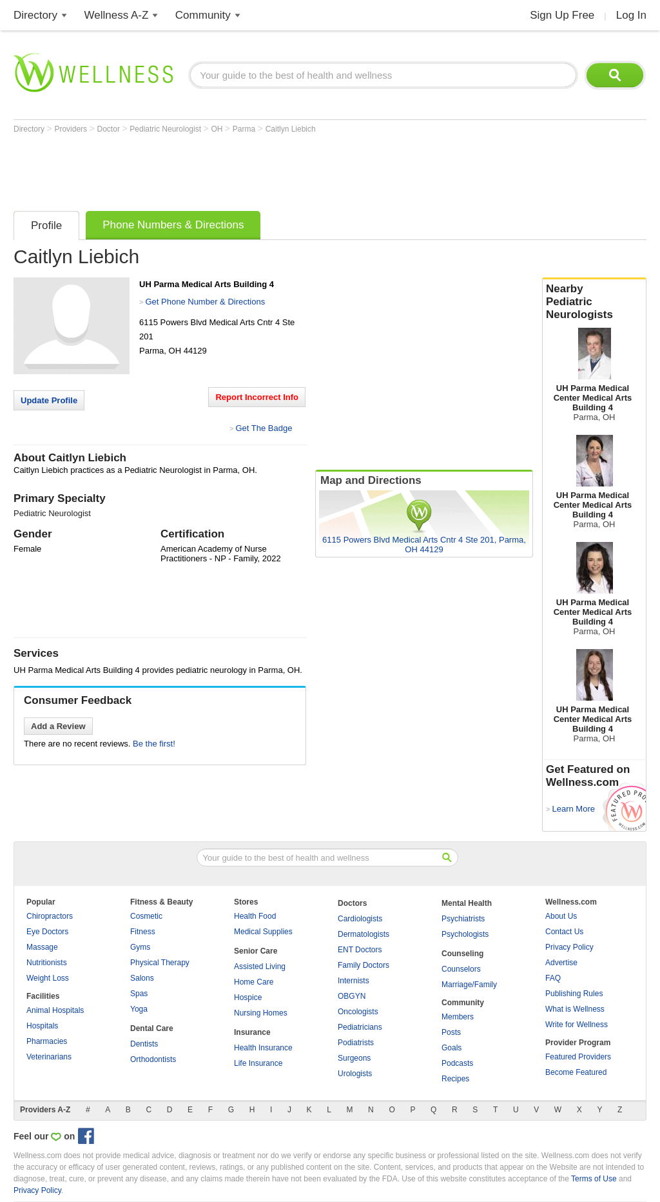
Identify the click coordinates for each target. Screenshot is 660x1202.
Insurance (252, 1032)
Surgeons (354, 1058)
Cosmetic (146, 916)
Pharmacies (46, 1041)
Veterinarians (49, 1056)
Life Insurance (258, 1063)
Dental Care (151, 1028)
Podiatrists (356, 1042)
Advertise (561, 962)
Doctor (109, 129)
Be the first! (154, 743)
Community (203, 15)
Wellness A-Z (116, 15)
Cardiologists (360, 918)
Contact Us (564, 931)
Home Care (253, 982)
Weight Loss (47, 978)
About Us (561, 916)
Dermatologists (363, 934)
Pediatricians (360, 1027)
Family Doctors (363, 965)
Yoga (139, 1009)
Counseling (462, 953)
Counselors (461, 969)
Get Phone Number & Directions (205, 301)
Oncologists (358, 1011)
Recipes (455, 1078)
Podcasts (457, 1063)
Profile (46, 225)
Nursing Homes (260, 1012)
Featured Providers (578, 1056)
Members (458, 1016)
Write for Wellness (576, 1024)
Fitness (142, 931)
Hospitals (42, 1025)
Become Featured (576, 1072)
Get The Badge (263, 428)
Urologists (355, 1073)
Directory (35, 15)
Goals (451, 1047)
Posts (451, 1032)
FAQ (553, 978)
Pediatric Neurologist (166, 129)
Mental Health (467, 903)
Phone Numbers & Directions (173, 225)
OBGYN (351, 996)
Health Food (255, 916)
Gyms (140, 947)
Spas (139, 993)
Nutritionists (46, 962)
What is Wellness (575, 1009)
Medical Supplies (263, 931)
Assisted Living (260, 966)
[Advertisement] (248, 169)
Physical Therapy (159, 962)
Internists (353, 980)
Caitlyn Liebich (291, 129)
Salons (142, 978)
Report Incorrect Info (256, 397)
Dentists (144, 1043)
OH (217, 129)
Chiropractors (49, 916)
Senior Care (255, 951)
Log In (631, 15)
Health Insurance (263, 1047)
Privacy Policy (569, 947)
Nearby (594, 302)
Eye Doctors (47, 931)
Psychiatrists (463, 918)
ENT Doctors (360, 949)
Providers (71, 129)
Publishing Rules (574, 993)
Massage (42, 947)
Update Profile (49, 400)
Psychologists (465, 934)
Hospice (248, 997)
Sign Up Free (562, 15)
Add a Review (58, 726)
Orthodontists (153, 1059)
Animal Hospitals (55, 1010)
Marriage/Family (469, 984)
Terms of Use (594, 1178)
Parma (245, 129)
